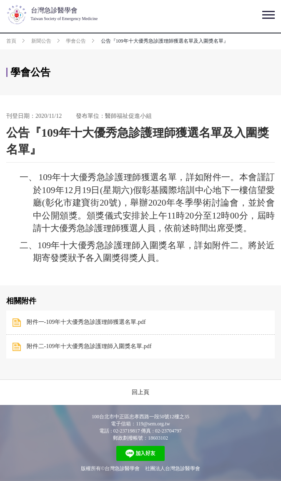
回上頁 (140, 392)
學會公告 (76, 41)
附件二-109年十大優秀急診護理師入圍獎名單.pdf (89, 346)
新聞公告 (41, 41)
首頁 (11, 41)
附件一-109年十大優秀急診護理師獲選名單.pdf (86, 322)
